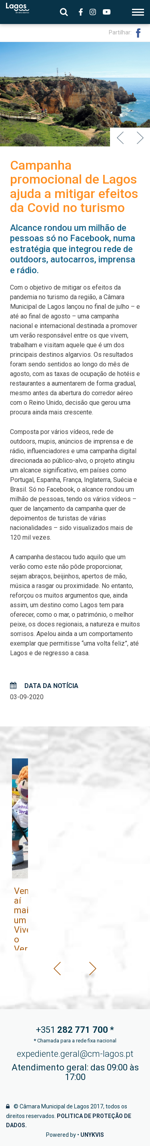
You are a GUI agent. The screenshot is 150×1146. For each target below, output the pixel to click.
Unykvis (92, 1135)
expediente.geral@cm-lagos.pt (75, 1054)
